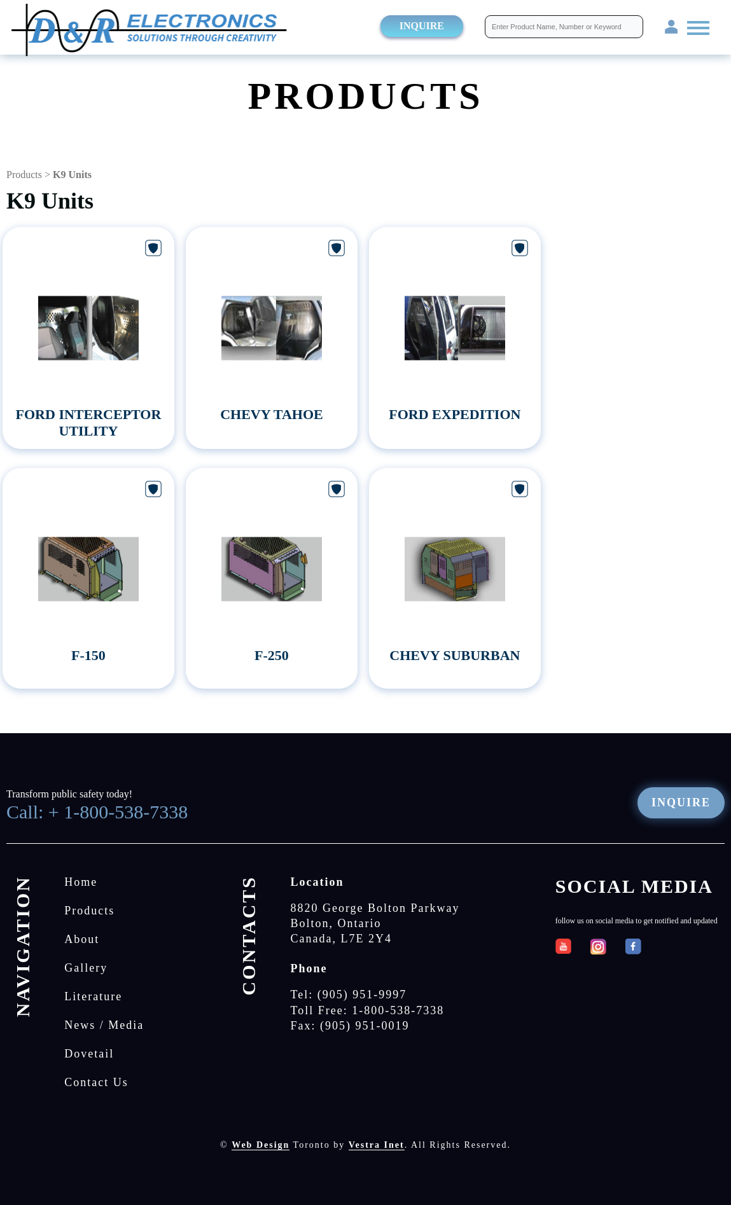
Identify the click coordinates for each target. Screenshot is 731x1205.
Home (80, 882)
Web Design (260, 1145)
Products (24, 174)
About (81, 939)
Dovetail (89, 1053)
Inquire (422, 25)
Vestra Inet (377, 1145)
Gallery (86, 967)
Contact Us (96, 1082)
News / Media (104, 1025)
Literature (93, 996)
